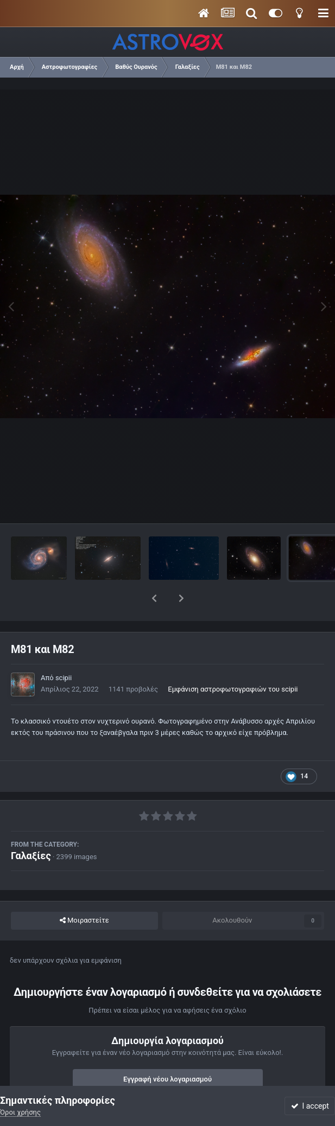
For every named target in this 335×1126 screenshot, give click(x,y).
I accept (310, 1106)
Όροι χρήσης (20, 1112)
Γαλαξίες (31, 827)
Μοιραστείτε (84, 892)
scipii (63, 649)
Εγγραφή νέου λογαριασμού (167, 1051)
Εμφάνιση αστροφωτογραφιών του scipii (233, 661)
